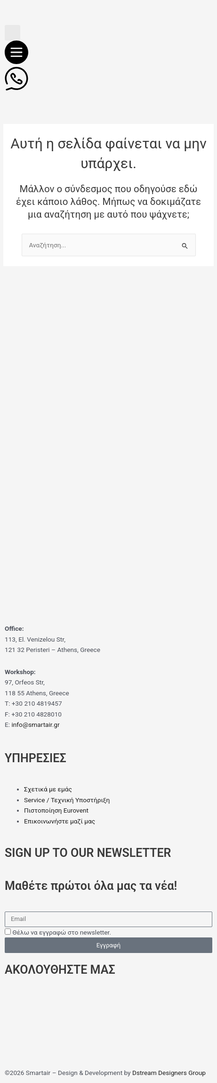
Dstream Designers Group (169, 1072)
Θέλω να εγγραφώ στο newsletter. (61, 932)
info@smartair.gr (35, 724)
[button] (12, 33)
